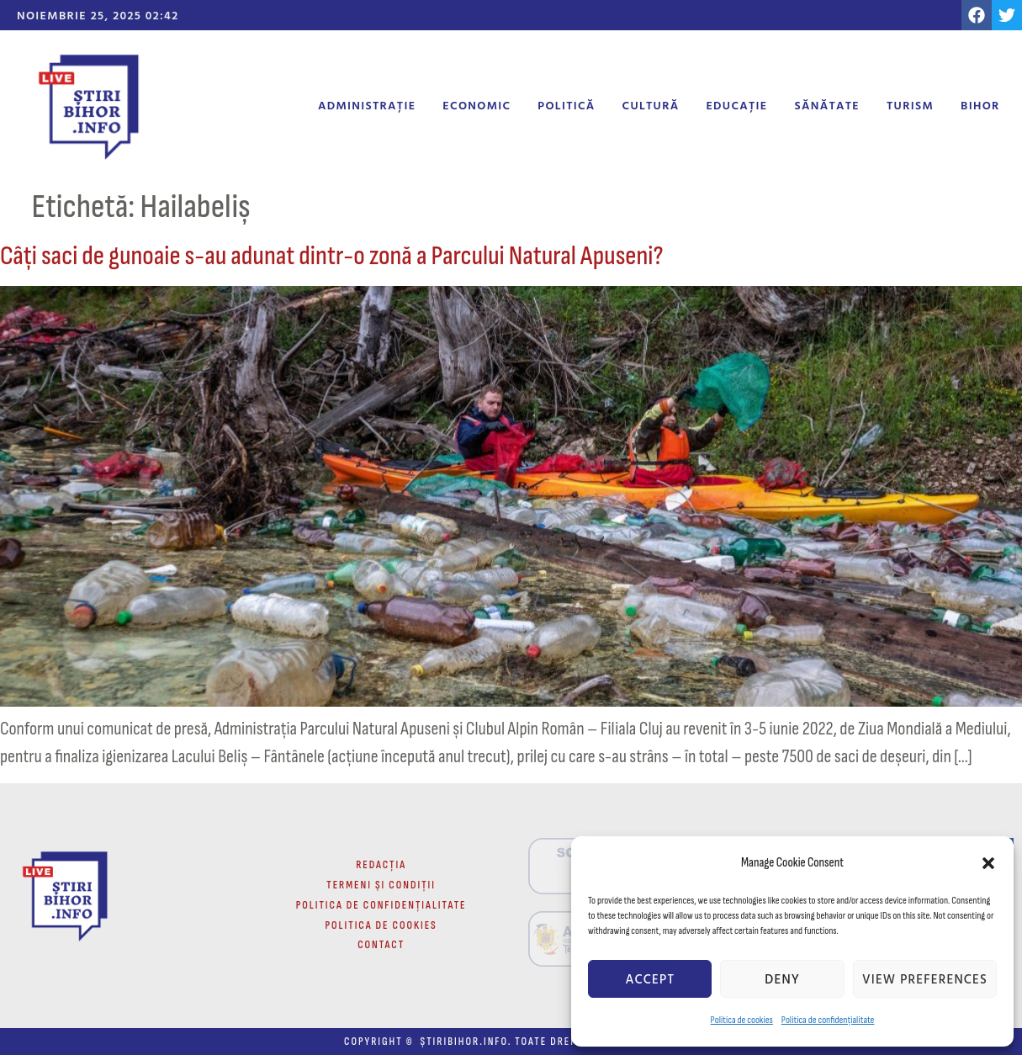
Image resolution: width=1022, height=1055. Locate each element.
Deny (782, 979)
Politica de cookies (742, 1020)
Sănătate (827, 105)
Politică (566, 105)
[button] (988, 863)
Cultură (651, 105)
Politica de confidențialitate (828, 1020)
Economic (476, 105)
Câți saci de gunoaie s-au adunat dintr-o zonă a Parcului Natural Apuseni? (331, 256)
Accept (650, 979)
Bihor (980, 105)
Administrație (367, 105)
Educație (736, 105)
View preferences (925, 979)
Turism (910, 105)
